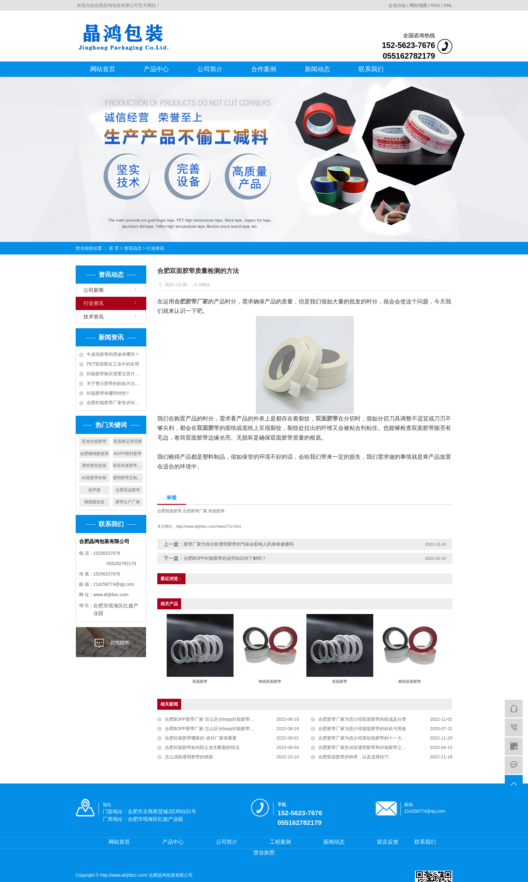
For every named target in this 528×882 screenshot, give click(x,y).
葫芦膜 (94, 490)
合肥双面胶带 (169, 511)
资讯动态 (133, 248)
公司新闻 (94, 290)
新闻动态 (317, 69)
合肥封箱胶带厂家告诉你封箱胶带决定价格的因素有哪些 (115, 402)
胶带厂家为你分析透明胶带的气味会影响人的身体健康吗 (239, 544)
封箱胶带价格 (94, 477)
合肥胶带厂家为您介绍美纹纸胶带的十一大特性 (364, 737)
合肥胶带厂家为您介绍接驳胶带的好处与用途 (362, 728)
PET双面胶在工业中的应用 (113, 363)
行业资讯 (155, 248)
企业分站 (397, 5)
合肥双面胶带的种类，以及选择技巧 (353, 756)
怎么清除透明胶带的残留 (189, 756)
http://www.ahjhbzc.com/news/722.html (208, 526)
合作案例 (263, 69)
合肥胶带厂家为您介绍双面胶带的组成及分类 (362, 719)
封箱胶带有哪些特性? (108, 393)
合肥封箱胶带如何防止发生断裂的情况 (202, 747)
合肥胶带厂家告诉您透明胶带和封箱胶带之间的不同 (368, 747)
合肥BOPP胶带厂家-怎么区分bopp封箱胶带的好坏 (214, 719)
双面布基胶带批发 (128, 465)
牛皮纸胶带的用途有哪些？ (113, 354)
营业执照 (264, 853)
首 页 (114, 248)
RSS (435, 5)
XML (447, 5)
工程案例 (280, 842)
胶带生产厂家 (128, 502)
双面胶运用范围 (127, 441)
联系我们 (371, 69)
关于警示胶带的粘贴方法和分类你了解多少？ (115, 383)
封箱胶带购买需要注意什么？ (115, 373)
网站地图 (419, 5)
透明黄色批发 (94, 465)
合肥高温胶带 (128, 490)
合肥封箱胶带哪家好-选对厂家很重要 (201, 737)
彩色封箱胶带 (94, 441)
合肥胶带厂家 (195, 511)
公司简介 (210, 69)
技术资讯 (94, 316)
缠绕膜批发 (94, 502)
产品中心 (156, 69)
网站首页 (102, 69)
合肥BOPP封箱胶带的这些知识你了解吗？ (225, 558)
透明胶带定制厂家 (128, 477)
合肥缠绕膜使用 (94, 453)
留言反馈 (387, 842)
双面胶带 (216, 511)
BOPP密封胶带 (128, 453)
